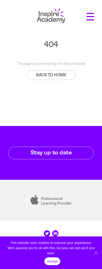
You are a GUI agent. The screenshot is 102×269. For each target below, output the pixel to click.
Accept (52, 261)
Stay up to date (51, 153)
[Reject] (95, 252)
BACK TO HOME (51, 75)
